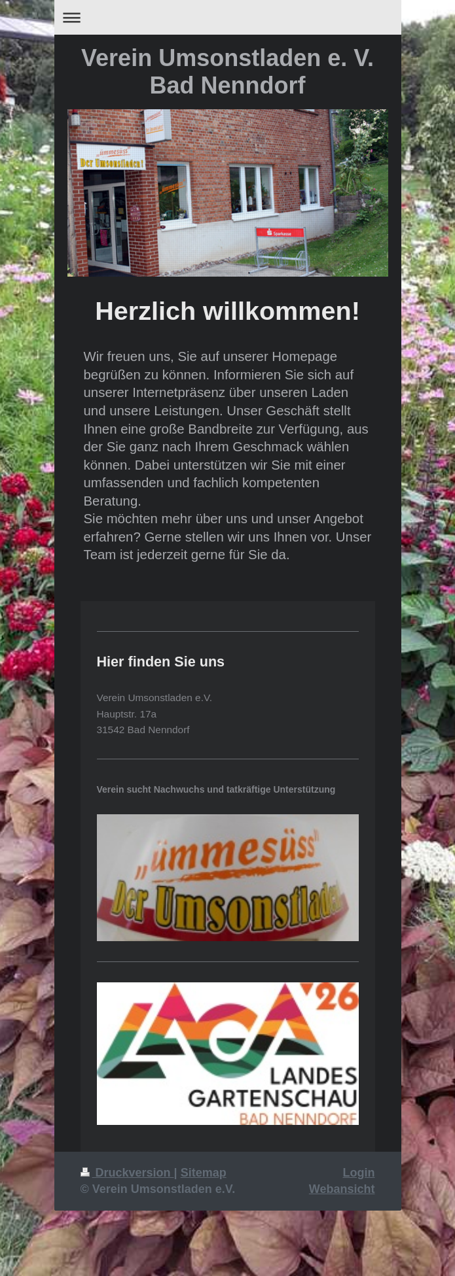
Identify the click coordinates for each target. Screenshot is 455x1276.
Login (359, 1172)
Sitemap (204, 1172)
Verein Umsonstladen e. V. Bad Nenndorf (227, 71)
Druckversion (127, 1172)
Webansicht (342, 1189)
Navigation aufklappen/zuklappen (228, 17)
